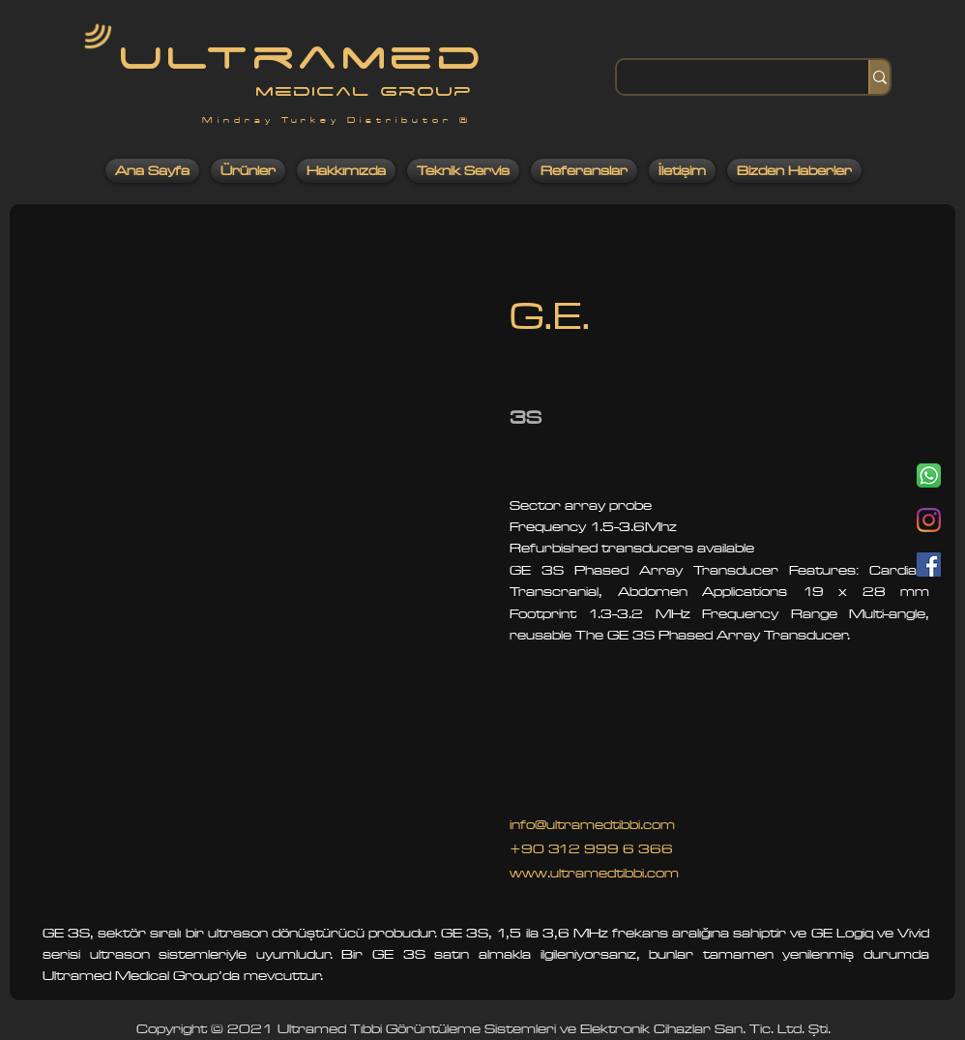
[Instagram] (929, 520)
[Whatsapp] (929, 475)
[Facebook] (929, 564)
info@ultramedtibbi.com (592, 825)
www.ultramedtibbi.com (594, 873)
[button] (260, 613)
